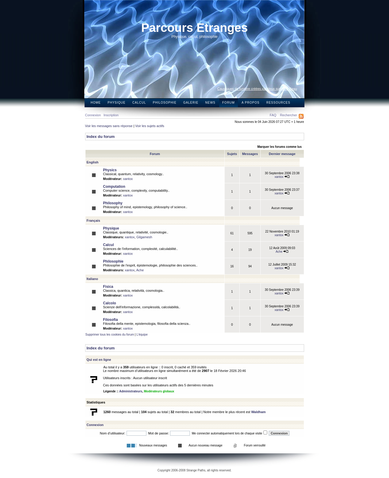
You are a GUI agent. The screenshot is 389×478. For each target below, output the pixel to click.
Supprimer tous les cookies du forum (109, 334)
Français (93, 220)
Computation (114, 186)
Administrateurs (130, 391)
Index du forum (101, 136)
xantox (128, 179)
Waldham (258, 412)
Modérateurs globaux (159, 391)
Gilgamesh (144, 237)
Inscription (110, 115)
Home (96, 102)
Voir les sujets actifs (149, 126)
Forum (228, 102)
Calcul (139, 102)
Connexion (93, 115)
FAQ (273, 115)
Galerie (190, 102)
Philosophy (113, 203)
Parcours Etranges (194, 27)
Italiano (92, 279)
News (210, 102)
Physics (110, 170)
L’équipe (142, 334)
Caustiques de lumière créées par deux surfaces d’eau (257, 88)
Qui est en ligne (99, 359)
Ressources (278, 102)
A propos (250, 102)
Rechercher (288, 115)
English (93, 162)
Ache (282, 251)
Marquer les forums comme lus (279, 146)
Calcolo (109, 303)
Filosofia (110, 320)
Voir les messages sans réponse (109, 126)
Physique (117, 102)
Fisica (108, 287)
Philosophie (165, 102)
